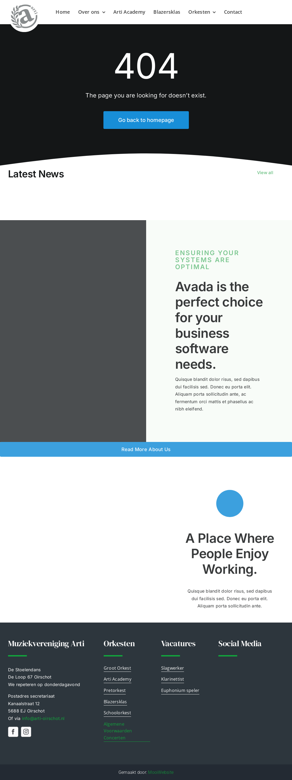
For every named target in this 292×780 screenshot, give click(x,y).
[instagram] (26, 731)
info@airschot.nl (43, 718)
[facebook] (13, 731)
